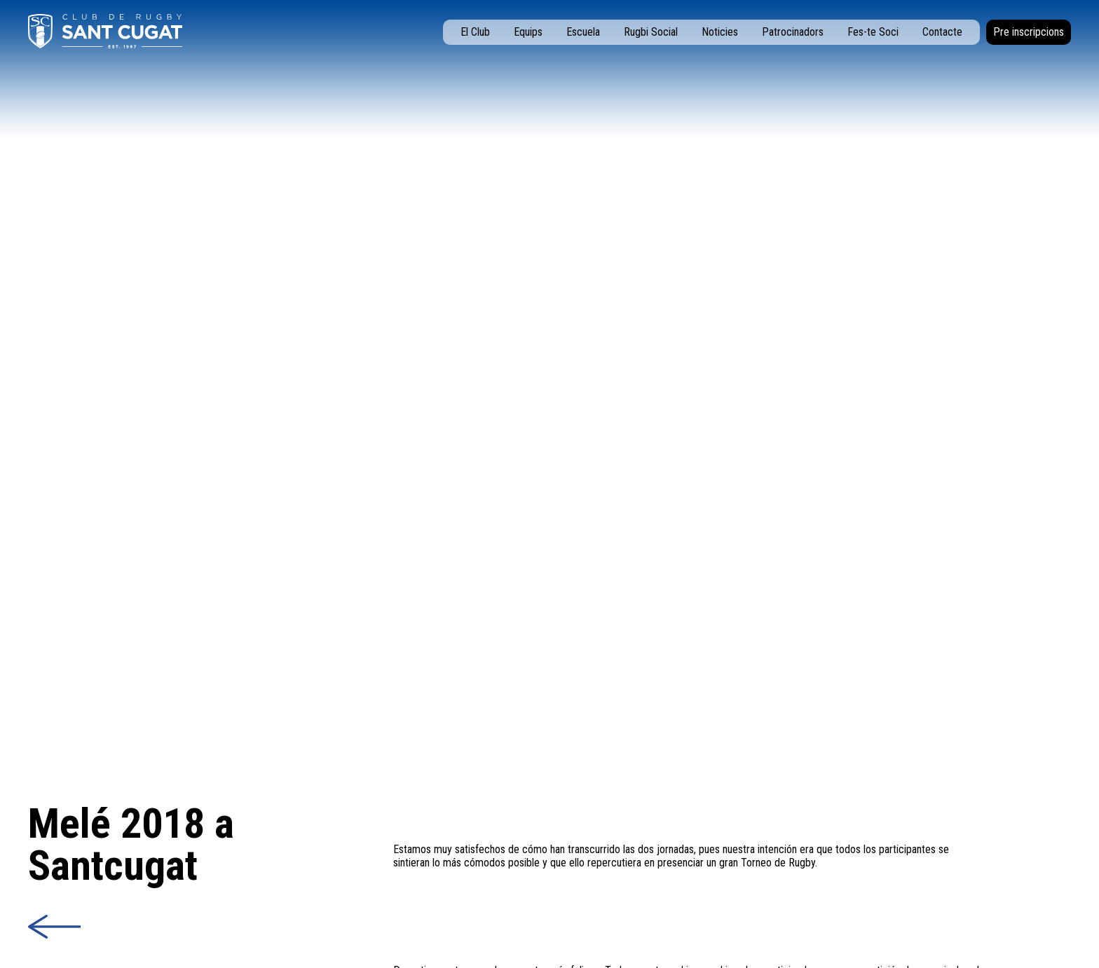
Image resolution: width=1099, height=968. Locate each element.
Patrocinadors (793, 32)
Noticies (720, 32)
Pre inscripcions (1028, 32)
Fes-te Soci (873, 32)
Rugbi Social (651, 32)
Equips (528, 32)
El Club (475, 32)
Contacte (942, 32)
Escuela (583, 32)
